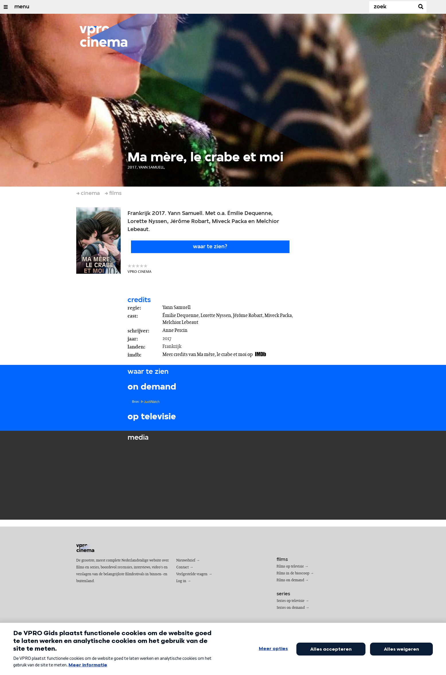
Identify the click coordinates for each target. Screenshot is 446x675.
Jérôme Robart (248, 315)
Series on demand (291, 607)
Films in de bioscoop (293, 573)
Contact (182, 567)
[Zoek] (393, 7)
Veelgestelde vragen (192, 574)
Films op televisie (290, 566)
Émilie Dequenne (181, 315)
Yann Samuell (177, 307)
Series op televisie (290, 600)
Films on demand (290, 580)
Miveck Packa (278, 315)
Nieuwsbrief (185, 560)
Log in (181, 581)
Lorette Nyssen (216, 315)
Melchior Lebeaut (180, 322)
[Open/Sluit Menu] (5, 7)
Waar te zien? (210, 247)
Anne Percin (175, 330)
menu (21, 7)
